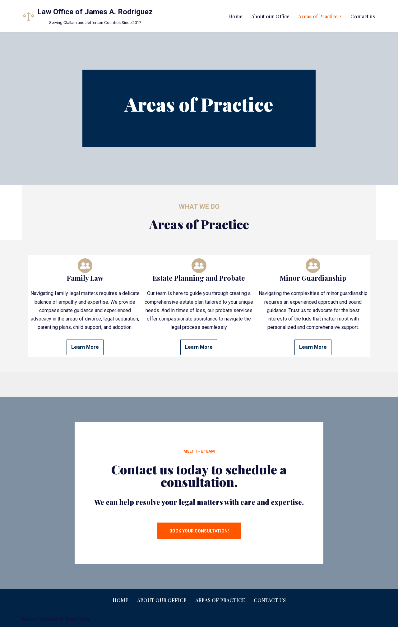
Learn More (85, 347)
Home (235, 16)
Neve (27, 619)
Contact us (362, 16)
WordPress (77, 619)
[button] (340, 16)
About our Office (270, 16)
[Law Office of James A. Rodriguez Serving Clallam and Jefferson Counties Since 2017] (87, 16)
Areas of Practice (220, 600)
